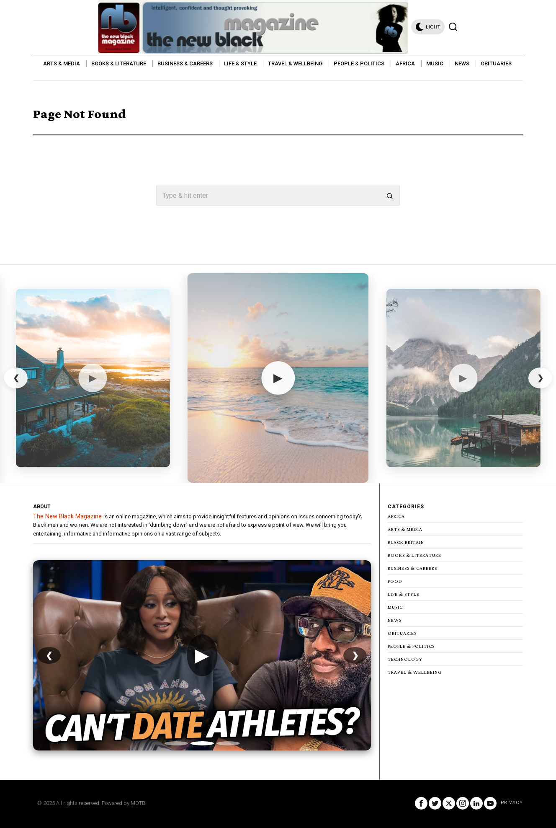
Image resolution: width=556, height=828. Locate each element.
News (395, 620)
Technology (405, 659)
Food (395, 581)
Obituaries (402, 633)
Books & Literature (414, 555)
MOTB (138, 803)
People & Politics (411, 646)
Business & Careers (412, 568)
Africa (396, 516)
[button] (390, 196)
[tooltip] (421, 803)
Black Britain (406, 542)
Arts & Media (405, 529)
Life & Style (404, 594)
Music (395, 607)
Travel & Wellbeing (415, 672)
